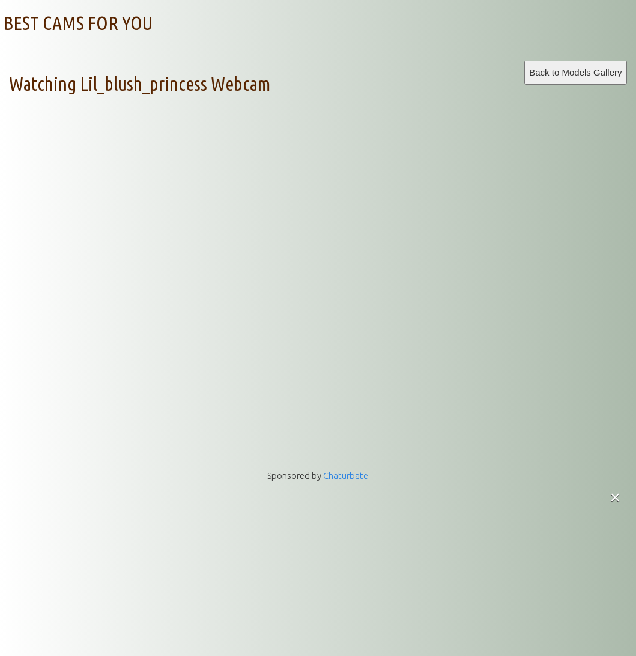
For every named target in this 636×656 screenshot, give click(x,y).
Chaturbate (345, 475)
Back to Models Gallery (575, 72)
